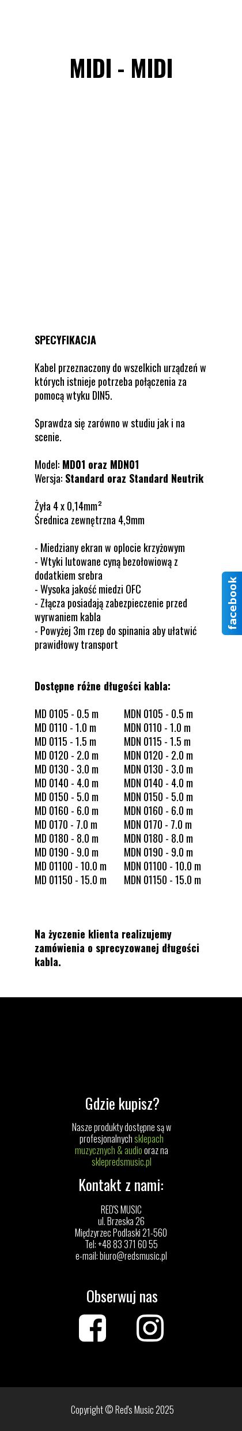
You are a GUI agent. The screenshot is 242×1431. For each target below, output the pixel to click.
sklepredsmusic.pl (122, 1162)
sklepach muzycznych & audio (119, 1144)
